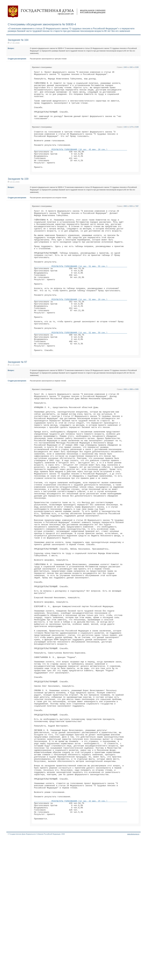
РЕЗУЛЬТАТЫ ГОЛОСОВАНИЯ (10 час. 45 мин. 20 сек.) (80, 162)
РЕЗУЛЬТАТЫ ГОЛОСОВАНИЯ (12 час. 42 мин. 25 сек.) (80, 921)
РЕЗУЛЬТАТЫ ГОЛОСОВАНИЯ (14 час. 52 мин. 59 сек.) (80, 372)
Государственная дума (56, 12)
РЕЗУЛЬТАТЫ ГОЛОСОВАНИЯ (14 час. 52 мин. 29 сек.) (80, 333)
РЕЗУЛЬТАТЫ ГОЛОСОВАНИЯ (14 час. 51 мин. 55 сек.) (80, 294)
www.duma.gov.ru (133, 958)
